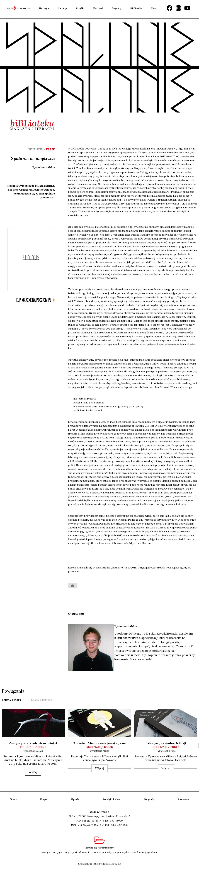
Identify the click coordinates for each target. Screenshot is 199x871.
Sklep (154, 8)
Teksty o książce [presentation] (41, 700)
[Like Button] (72, 585)
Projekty (116, 8)
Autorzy (62, 8)
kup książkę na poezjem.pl (33, 300)
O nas (13, 799)
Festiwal (98, 8)
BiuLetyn (43, 8)
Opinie (75, 799)
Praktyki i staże (112, 799)
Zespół (43, 799)
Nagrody (149, 799)
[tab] (11, 699)
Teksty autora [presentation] (11, 700)
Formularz (183, 799)
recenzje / (33, 747)
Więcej (33, 772)
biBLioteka (136, 8)
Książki (80, 8)
